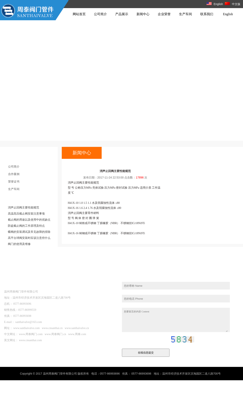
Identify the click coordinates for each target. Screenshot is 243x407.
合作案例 (13, 174)
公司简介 (100, 14)
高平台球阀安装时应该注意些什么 (29, 237)
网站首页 (79, 14)
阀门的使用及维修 (19, 244)
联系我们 (206, 14)
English (215, 4)
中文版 (232, 4)
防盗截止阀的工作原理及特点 (26, 225)
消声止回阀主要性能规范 (23, 207)
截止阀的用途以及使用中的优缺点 (29, 219)
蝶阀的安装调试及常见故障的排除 (29, 231)
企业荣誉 (164, 14)
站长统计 (211, 373)
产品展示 (121, 14)
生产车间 (185, 14)
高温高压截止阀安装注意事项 (26, 213)
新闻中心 (142, 14)
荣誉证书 (13, 181)
